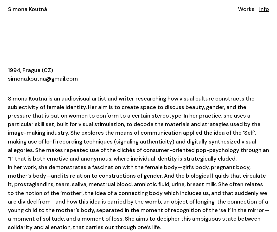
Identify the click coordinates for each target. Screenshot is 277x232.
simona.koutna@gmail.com (43, 78)
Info (264, 9)
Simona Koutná (27, 9)
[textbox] (138, 163)
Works (246, 9)
